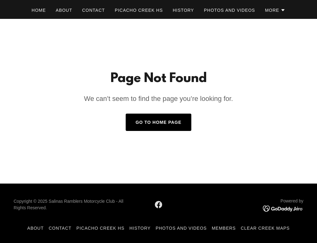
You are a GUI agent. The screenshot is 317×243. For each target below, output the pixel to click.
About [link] (64, 10)
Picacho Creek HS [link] (139, 10)
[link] (158, 204)
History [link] (183, 10)
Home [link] (39, 10)
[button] (275, 10)
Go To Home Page (158, 122)
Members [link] (224, 228)
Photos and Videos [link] (229, 10)
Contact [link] (93, 10)
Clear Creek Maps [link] (265, 228)
